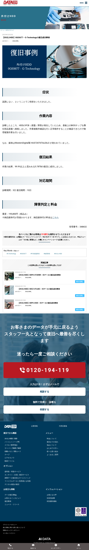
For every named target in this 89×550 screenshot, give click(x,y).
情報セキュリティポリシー (11, 530)
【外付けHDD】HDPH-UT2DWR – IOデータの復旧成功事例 (39, 275)
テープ (7, 455)
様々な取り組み (52, 451)
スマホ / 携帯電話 (11, 445)
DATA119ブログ (10, 30)
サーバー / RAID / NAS (13, 448)
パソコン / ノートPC (12, 442)
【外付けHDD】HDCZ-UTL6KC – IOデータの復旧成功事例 (39, 289)
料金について (52, 439)
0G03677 (24, 254)
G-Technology (11, 254)
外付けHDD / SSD (11, 439)
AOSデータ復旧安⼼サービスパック (17, 478)
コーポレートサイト (9, 533)
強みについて (52, 445)
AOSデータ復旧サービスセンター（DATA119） (10, 3)
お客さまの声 (52, 495)
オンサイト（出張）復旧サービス (17, 475)
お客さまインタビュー (13, 498)
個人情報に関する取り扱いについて (14, 527)
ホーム (2, 30)
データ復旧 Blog (10, 495)
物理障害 (47, 254)
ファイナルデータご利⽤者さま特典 (18, 481)
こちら (55, 217)
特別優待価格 (52, 501)
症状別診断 (51, 498)
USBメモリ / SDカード (13, 451)
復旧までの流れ (52, 442)
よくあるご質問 (52, 455)
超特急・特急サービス (13, 471)
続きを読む (79, 281)
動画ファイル (9, 461)
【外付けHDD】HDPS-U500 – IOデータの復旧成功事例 (38, 303)
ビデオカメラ (9, 458)
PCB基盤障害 (35, 254)
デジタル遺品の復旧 (12, 484)
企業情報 (34, 426)
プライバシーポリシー (10, 525)
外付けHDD (15, 41)
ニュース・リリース (12, 504)
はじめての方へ (52, 448)
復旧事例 (8, 501)
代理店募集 (63, 426)
